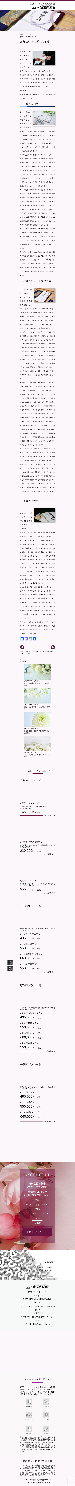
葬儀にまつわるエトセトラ (36, 651)
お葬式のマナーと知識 (28, 37)
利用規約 (37, 1481)
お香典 (22, 651)
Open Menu (22, 5)
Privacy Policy (50, 1484)
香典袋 (27, 653)
